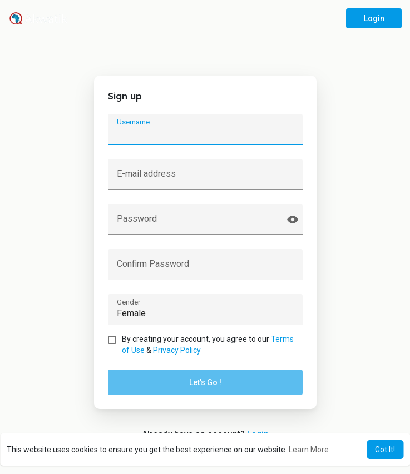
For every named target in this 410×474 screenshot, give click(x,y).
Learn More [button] (309, 449)
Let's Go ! (205, 382)
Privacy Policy (177, 350)
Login (374, 18)
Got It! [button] (385, 449)
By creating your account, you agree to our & (208, 345)
